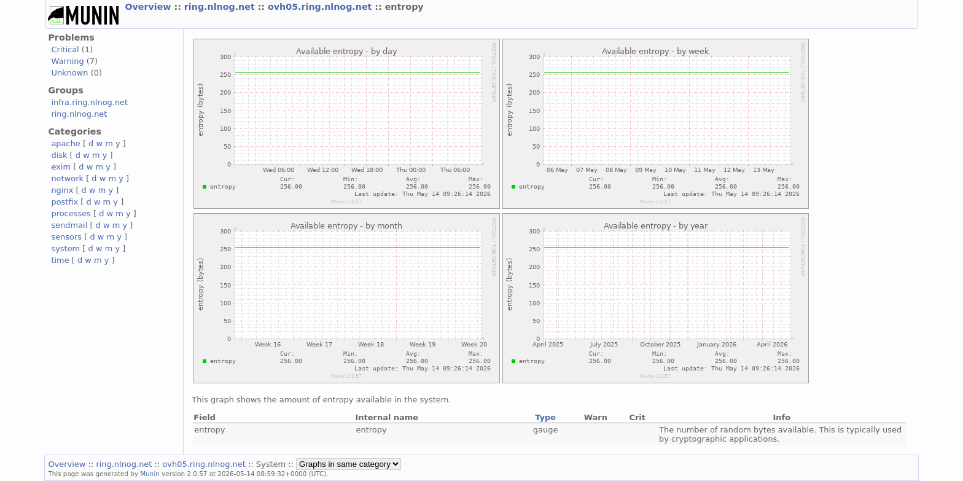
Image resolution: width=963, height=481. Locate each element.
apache (65, 143)
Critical (65, 49)
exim (61, 166)
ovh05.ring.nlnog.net (321, 7)
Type (545, 417)
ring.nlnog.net (221, 7)
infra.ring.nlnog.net (89, 102)
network (67, 178)
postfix (64, 201)
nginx (62, 190)
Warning (67, 61)
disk (59, 155)
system (65, 248)
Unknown (69, 72)
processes (71, 213)
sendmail (69, 225)
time (60, 260)
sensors (66, 236)
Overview (149, 7)
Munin (150, 473)
